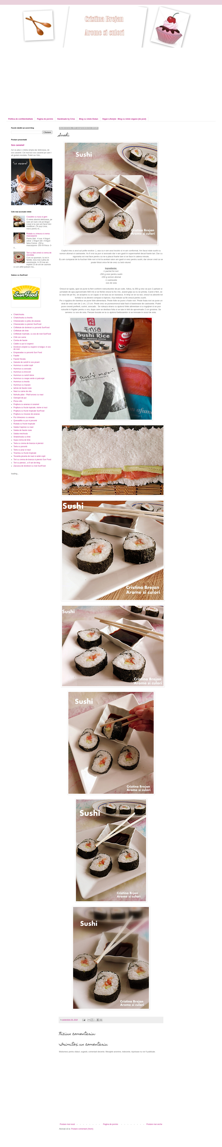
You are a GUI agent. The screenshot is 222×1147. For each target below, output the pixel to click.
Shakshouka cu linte (21, 437)
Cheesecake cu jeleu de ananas (27, 321)
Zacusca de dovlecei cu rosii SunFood (29, 466)
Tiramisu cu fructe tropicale (24, 453)
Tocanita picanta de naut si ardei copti (29, 456)
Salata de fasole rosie (22, 430)
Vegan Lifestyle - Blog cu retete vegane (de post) (124, 119)
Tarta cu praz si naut (22, 450)
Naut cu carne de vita (22, 391)
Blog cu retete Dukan (88, 119)
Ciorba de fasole (20, 340)
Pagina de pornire (45, 119)
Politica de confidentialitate (20, 119)
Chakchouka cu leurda (22, 318)
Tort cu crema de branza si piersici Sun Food (32, 459)
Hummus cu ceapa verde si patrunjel (28, 378)
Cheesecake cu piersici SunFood (27, 324)
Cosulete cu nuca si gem (36, 217)
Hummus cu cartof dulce (23, 375)
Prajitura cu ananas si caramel (26, 404)
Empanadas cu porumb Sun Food (27, 352)
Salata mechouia (20, 433)
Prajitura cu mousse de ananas (26, 414)
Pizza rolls (17, 401)
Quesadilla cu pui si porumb (25, 420)
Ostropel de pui (19, 398)
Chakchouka (18, 314)
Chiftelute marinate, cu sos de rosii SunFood (32, 334)
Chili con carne (19, 337)
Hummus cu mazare (21, 385)
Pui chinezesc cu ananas (24, 417)
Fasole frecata (19, 359)
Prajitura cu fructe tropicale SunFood (28, 411)
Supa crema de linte (21, 440)
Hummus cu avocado (22, 369)
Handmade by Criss (66, 119)
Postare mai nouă (67, 1124)
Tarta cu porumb (20, 446)
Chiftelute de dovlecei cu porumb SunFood (31, 327)
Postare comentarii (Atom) (82, 1129)
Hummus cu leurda (21, 381)
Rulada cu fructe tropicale (24, 424)
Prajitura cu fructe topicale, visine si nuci (30, 407)
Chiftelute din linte (21, 331)
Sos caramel (17, 145)
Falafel (16, 356)
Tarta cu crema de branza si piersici (28, 443)
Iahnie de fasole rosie (22, 388)
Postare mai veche (154, 1124)
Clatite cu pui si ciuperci (23, 344)
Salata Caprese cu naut (23, 427)
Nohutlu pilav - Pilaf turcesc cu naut (28, 395)
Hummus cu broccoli (22, 372)
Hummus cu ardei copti (23, 365)
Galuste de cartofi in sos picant (26, 362)
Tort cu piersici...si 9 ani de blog (26, 463)
